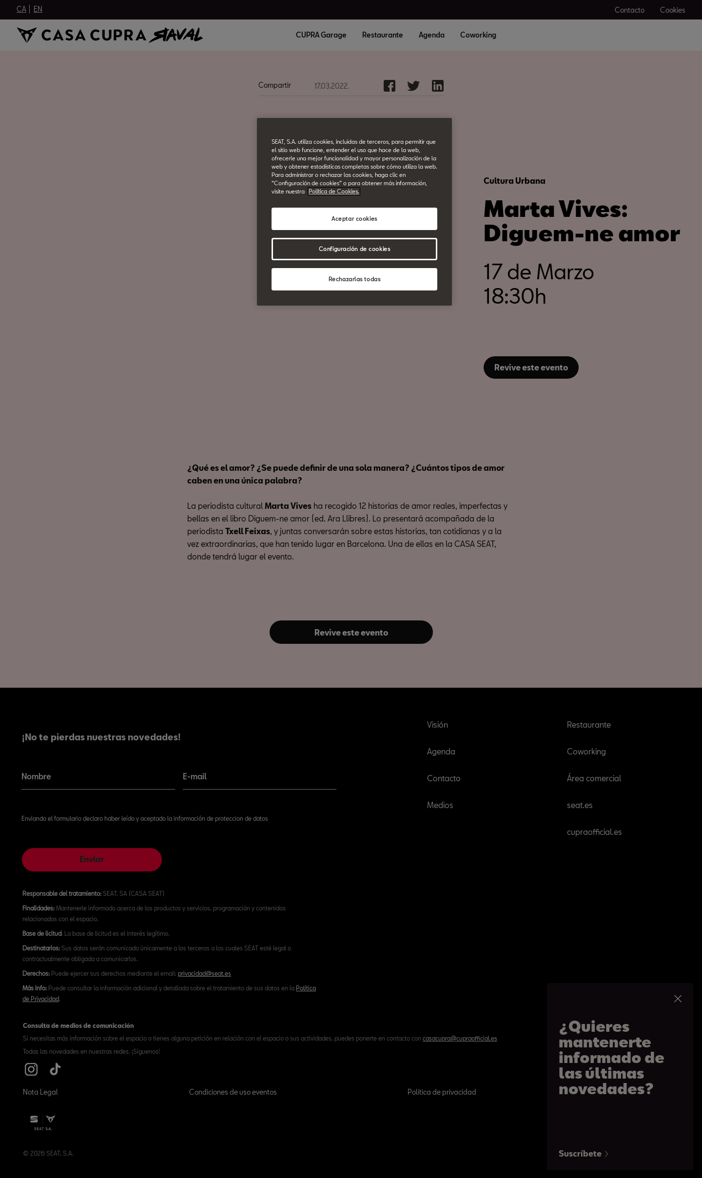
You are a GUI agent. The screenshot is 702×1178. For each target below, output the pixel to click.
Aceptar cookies (354, 218)
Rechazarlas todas (355, 279)
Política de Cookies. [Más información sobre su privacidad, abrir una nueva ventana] (334, 191)
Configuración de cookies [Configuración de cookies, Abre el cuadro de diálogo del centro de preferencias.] (354, 249)
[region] (354, 212)
